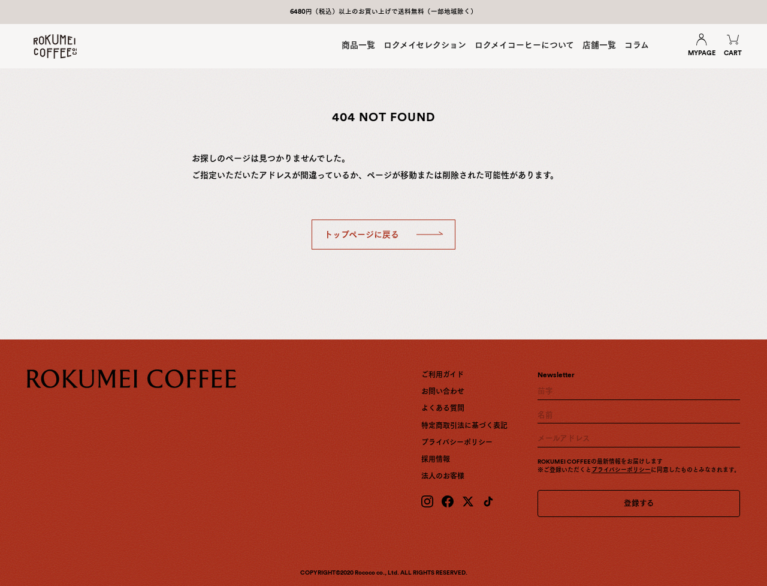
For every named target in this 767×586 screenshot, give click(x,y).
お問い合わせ (442, 391)
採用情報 (435, 459)
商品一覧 (358, 45)
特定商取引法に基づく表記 (464, 426)
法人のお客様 (442, 476)
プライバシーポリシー (457, 442)
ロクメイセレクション (425, 45)
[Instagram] (427, 501)
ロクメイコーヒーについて (524, 45)
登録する (639, 502)
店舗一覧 (599, 45)
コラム (636, 45)
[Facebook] (448, 501)
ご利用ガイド (442, 375)
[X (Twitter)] (468, 501)
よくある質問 (442, 408)
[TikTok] (488, 501)
